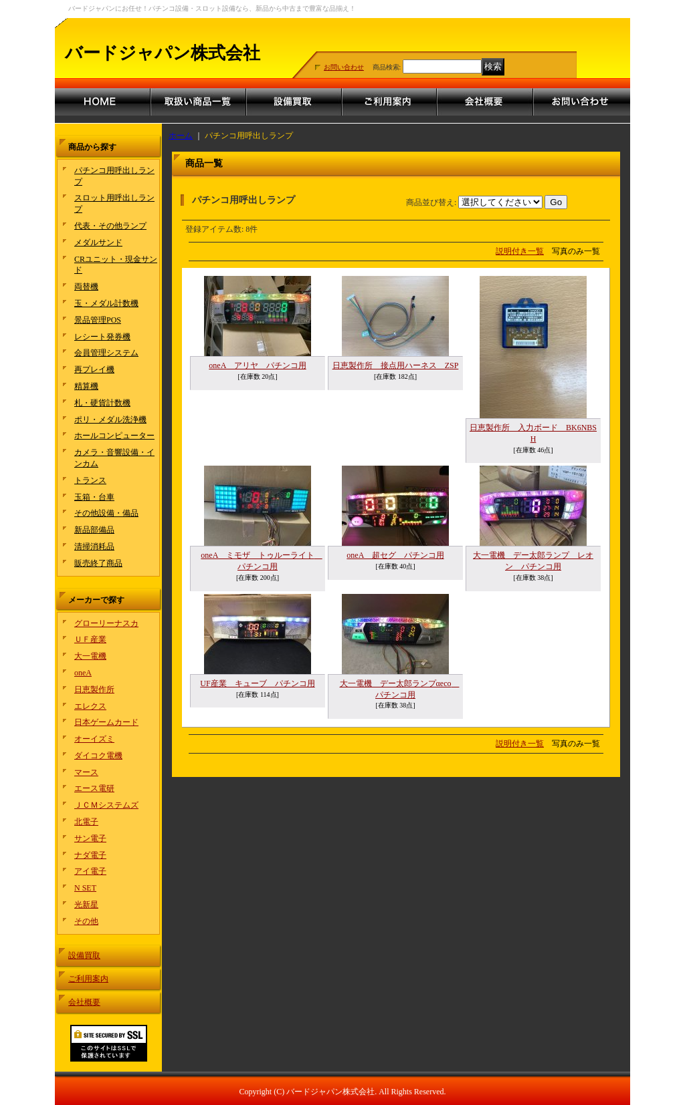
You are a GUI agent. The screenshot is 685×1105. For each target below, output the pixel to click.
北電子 (86, 821)
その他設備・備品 (106, 513)
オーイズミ (94, 739)
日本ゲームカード (106, 722)
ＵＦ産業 (90, 639)
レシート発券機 (102, 336)
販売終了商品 (98, 563)
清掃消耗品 (94, 546)
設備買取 (84, 955)
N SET (85, 888)
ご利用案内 (88, 978)
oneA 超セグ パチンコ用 (395, 555)
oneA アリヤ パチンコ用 (257, 365)
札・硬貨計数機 (102, 403)
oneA (83, 672)
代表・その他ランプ (110, 225)
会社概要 (84, 1002)
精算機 (86, 386)
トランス (90, 480)
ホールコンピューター (114, 435)
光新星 (86, 904)
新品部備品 (94, 529)
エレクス (90, 706)
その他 (86, 921)
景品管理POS (97, 320)
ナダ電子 (90, 855)
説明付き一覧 (520, 251)
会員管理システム (106, 352)
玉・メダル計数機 (106, 303)
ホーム (181, 135)
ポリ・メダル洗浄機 (110, 419)
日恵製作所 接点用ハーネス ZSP (395, 365)
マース (86, 772)
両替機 (86, 286)
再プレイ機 (94, 369)
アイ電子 (90, 871)
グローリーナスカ (106, 623)
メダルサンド (98, 242)
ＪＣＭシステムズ (106, 805)
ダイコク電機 (98, 755)
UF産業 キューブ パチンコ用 (257, 683)
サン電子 (90, 838)
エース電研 (94, 788)
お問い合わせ (344, 67)
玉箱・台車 (94, 497)
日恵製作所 (94, 689)
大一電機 (90, 656)
